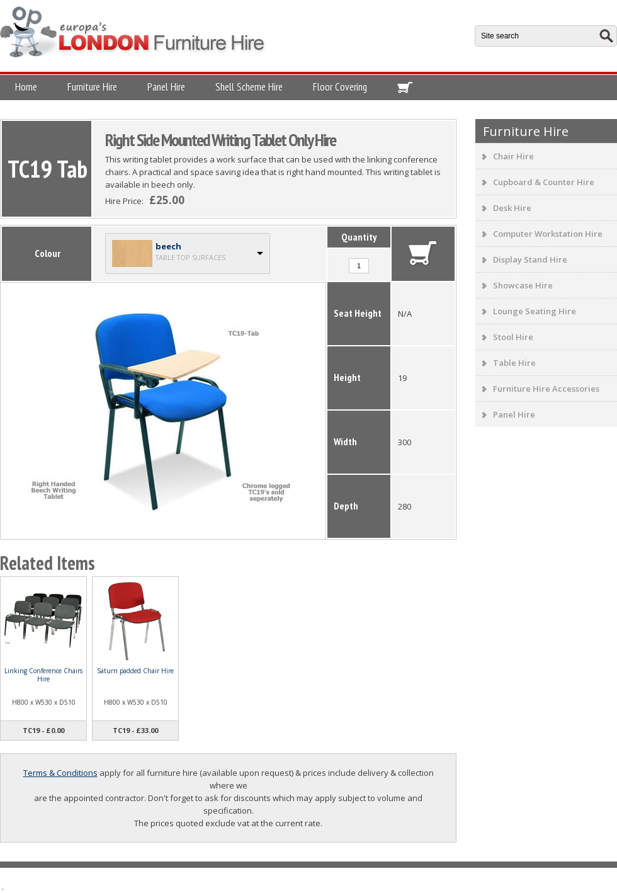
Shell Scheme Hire (249, 87)
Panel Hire (166, 87)
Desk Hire (512, 207)
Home (26, 87)
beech (168, 246)
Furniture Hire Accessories (546, 388)
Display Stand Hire (530, 259)
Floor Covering (340, 87)
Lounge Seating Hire (534, 311)
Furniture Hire (92, 87)
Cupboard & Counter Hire (543, 182)
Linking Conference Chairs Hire (43, 674)
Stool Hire (513, 337)
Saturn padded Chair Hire (135, 670)
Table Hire (514, 362)
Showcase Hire (523, 285)
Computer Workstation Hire (548, 233)
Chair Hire (513, 156)
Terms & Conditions (60, 772)
